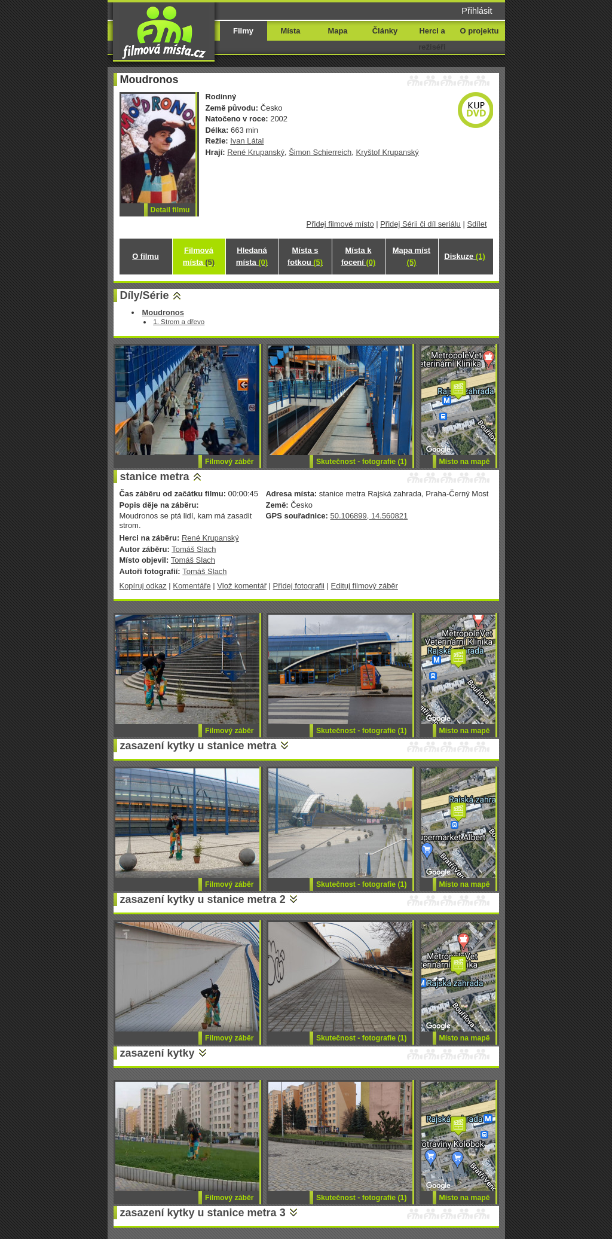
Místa (290, 30)
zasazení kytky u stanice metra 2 (203, 899)
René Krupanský (255, 152)
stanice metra (154, 477)
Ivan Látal (247, 140)
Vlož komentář (242, 585)
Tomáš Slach (194, 549)
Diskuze (464, 256)
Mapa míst (411, 256)
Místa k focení (358, 256)
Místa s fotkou (305, 256)
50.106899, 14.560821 (369, 515)
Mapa (337, 30)
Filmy (243, 30)
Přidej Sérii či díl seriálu (420, 223)
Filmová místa (199, 256)
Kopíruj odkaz (143, 585)
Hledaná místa (252, 256)
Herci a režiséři (431, 38)
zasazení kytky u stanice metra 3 (203, 1213)
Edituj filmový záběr (364, 585)
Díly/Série (144, 295)
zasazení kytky (157, 1053)
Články (384, 30)
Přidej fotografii (299, 585)
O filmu (145, 256)
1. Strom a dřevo (178, 321)
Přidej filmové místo (340, 223)
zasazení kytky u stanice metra (198, 746)
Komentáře (191, 585)
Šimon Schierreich (320, 152)
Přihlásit (476, 11)
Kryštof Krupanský (387, 152)
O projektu (479, 30)
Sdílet (476, 223)
